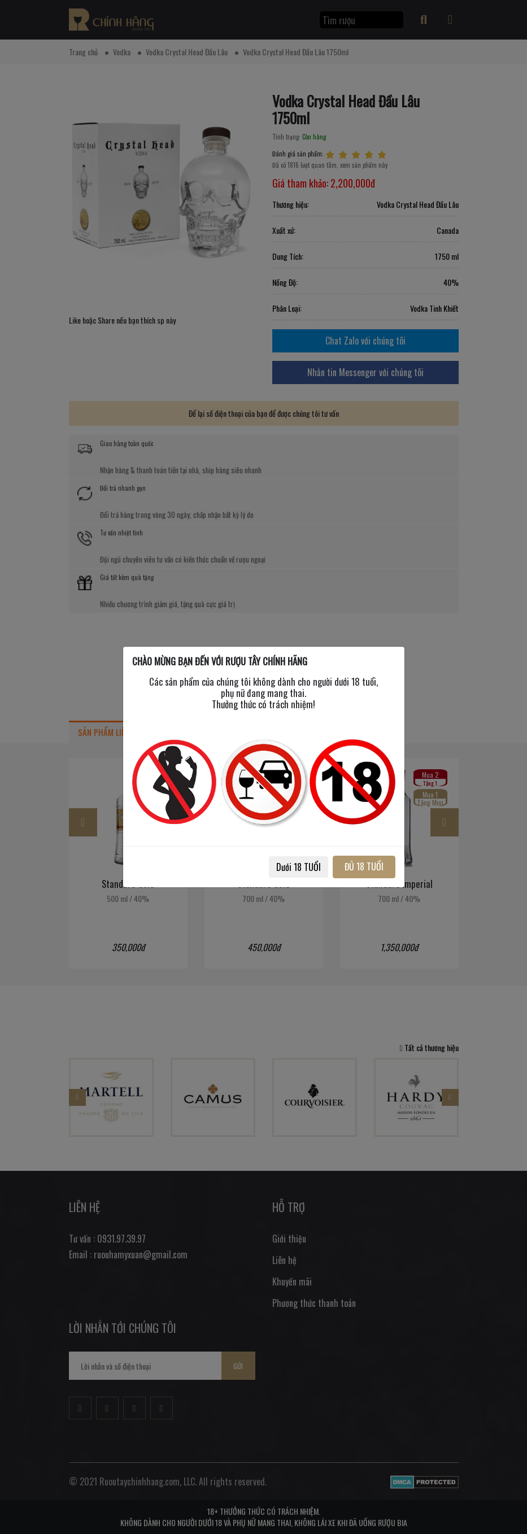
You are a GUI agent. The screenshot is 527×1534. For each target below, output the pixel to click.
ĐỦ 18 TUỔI (364, 866)
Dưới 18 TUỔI (298, 867)
